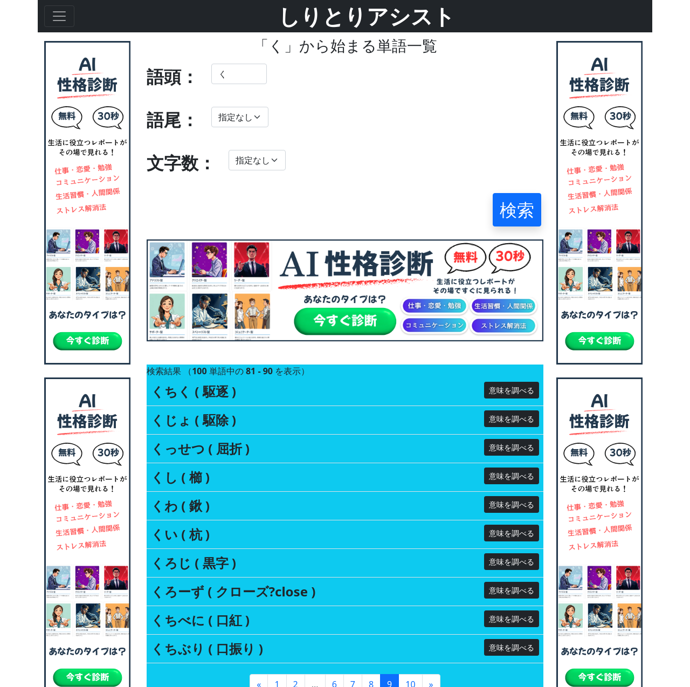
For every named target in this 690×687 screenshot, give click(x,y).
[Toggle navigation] (59, 16)
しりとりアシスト (366, 16)
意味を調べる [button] (511, 390)
